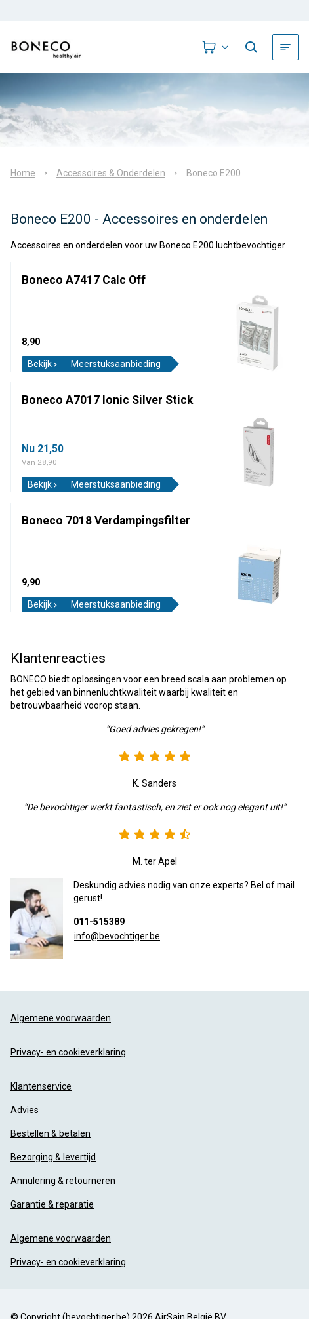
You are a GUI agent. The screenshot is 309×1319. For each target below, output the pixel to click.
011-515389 (99, 921)
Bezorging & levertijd (53, 1157)
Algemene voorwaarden (60, 1018)
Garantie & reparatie (52, 1204)
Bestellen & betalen (50, 1133)
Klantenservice (41, 1086)
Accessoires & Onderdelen (110, 173)
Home (22, 173)
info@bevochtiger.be (117, 936)
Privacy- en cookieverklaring (68, 1052)
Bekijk (43, 364)
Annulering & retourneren (62, 1180)
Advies (24, 1110)
